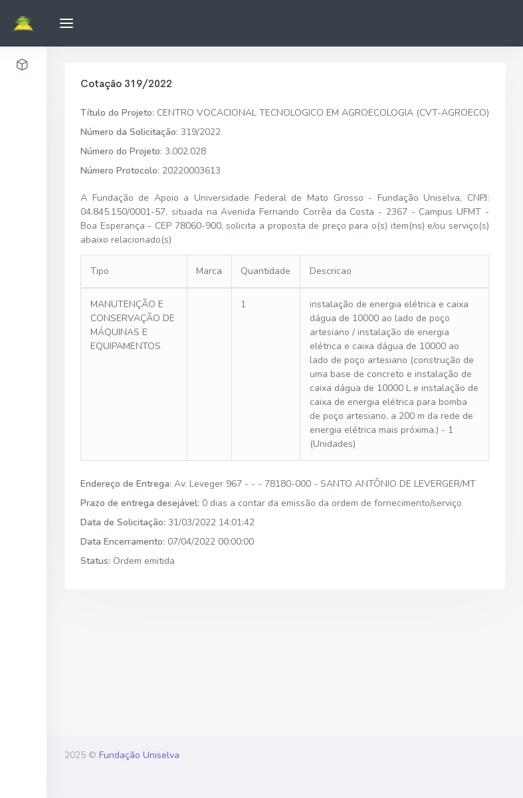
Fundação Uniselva (139, 755)
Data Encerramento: (122, 541)
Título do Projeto (116, 112)
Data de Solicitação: (122, 522)
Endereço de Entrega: (125, 483)
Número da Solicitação (128, 132)
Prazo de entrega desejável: (139, 503)
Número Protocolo (118, 170)
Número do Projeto (120, 151)
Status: (95, 561)
